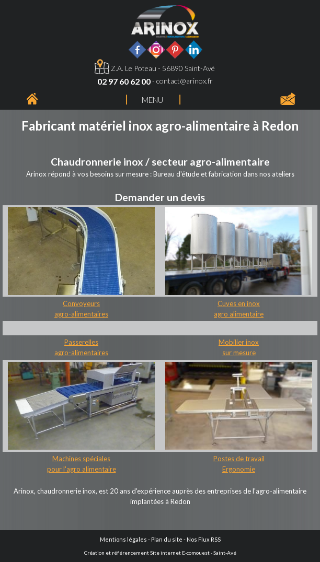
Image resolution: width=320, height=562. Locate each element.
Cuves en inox (239, 303)
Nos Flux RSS (204, 539)
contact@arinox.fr (184, 80)
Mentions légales (123, 539)
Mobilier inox (239, 342)
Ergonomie (238, 469)
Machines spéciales (81, 458)
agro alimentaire (239, 314)
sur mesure (239, 352)
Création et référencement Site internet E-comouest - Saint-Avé (160, 552)
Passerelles (81, 342)
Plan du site (166, 539)
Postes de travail (239, 458)
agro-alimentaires (81, 314)
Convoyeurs (81, 303)
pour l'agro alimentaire (81, 469)
